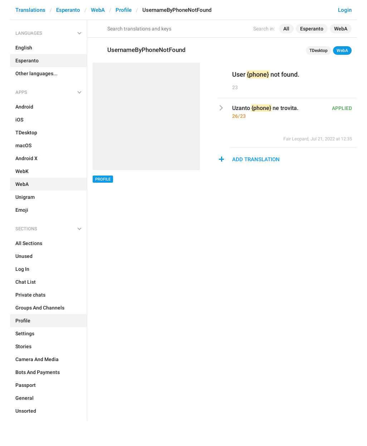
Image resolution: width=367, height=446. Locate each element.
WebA (98, 10)
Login (345, 10)
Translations (30, 10)
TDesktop (318, 50)
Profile (124, 10)
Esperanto (68, 10)
